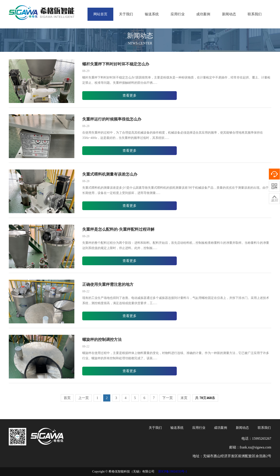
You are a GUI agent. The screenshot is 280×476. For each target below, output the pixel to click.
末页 (183, 398)
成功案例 (203, 14)
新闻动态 (229, 14)
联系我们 (255, 14)
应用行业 (178, 14)
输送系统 (152, 14)
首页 (67, 398)
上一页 (83, 398)
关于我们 (126, 14)
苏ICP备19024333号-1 (172, 471)
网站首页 (100, 14)
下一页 (167, 398)
